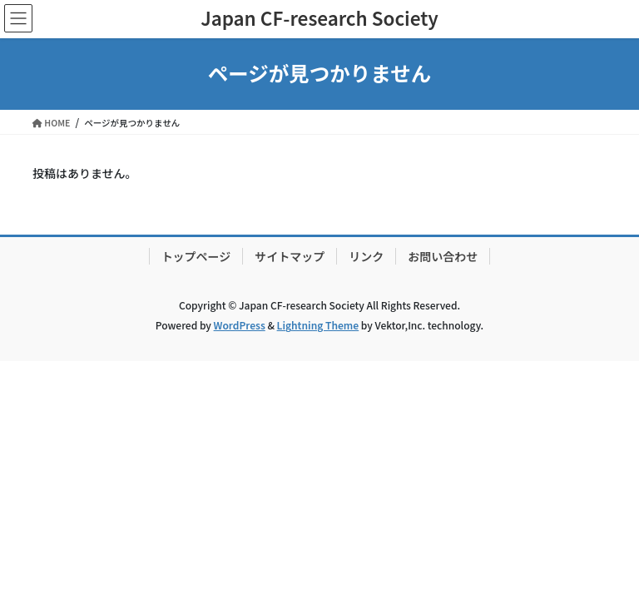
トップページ (196, 256)
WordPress (239, 325)
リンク (366, 256)
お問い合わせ (443, 256)
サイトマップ (289, 256)
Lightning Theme (318, 325)
